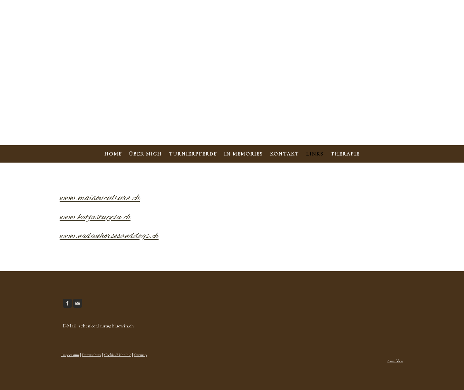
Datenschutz (91, 354)
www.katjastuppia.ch (95, 217)
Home (113, 154)
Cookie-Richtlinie (117, 354)
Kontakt (284, 154)
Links (315, 154)
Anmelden (395, 361)
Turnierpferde (193, 154)
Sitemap (140, 354)
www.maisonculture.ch (100, 198)
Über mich (145, 154)
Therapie (345, 154)
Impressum (70, 354)
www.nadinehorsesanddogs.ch (109, 236)
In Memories (243, 154)
